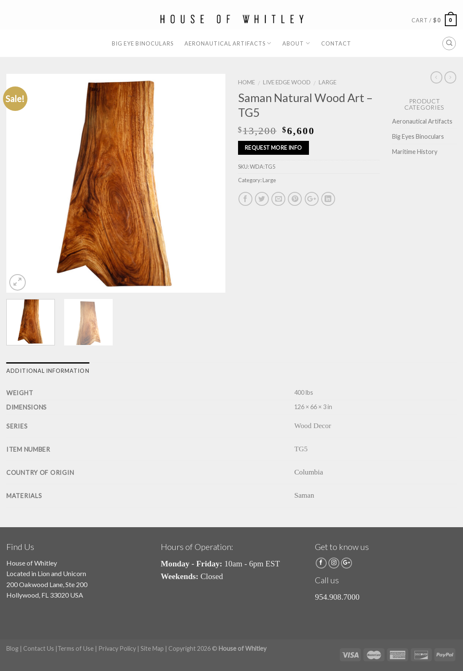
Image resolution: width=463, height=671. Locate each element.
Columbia (308, 472)
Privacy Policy (117, 648)
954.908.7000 (337, 597)
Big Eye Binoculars (142, 43)
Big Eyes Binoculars (418, 136)
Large (327, 82)
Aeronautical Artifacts (228, 43)
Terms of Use (75, 648)
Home (246, 82)
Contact (336, 43)
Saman (304, 495)
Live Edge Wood (287, 82)
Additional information (47, 370)
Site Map (152, 648)
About (296, 43)
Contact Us (38, 648)
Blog (12, 648)
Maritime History (414, 151)
